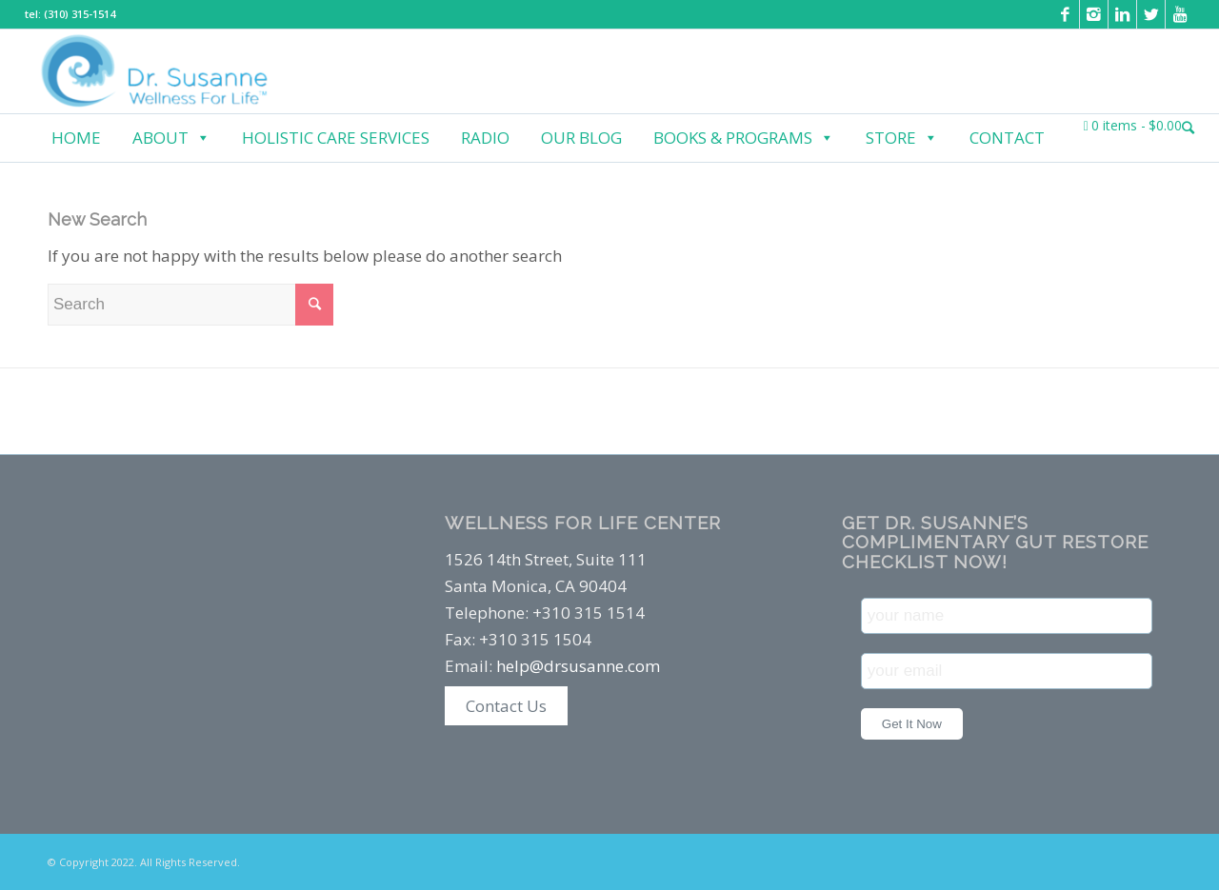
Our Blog (581, 137)
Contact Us (506, 706)
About (171, 138)
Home (76, 137)
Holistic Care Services (336, 137)
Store (902, 138)
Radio (485, 137)
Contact (1007, 137)
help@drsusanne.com (578, 666)
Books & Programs (743, 138)
